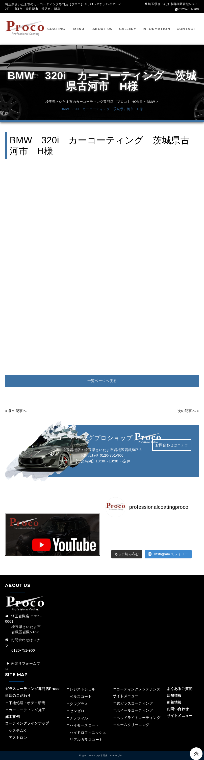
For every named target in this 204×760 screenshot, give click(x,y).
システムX (17, 725)
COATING (56, 29)
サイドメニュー (127, 691)
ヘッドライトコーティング (138, 712)
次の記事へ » (188, 411)
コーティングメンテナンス (138, 684)
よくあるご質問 (180, 683)
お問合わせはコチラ (171, 445)
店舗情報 (174, 690)
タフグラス (79, 698)
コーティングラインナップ (27, 718)
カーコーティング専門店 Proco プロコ (103, 750)
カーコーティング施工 (27, 705)
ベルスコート (81, 691)
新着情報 (174, 697)
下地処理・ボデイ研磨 (27, 697)
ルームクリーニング (132, 719)
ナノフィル (79, 713)
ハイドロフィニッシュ (88, 727)
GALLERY (127, 29)
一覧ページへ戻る (102, 381)
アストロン (18, 732)
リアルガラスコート (86, 734)
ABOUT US (102, 29)
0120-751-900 (111, 455)
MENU (78, 29)
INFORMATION (156, 29)
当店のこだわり (18, 690)
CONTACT (186, 29)
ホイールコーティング (134, 705)
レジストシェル (82, 684)
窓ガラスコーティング (134, 698)
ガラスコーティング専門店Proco (32, 683)
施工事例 (12, 711)
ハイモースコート (84, 720)
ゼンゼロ (77, 706)
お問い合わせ (178, 704)
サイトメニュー (180, 710)
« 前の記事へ (16, 411)
